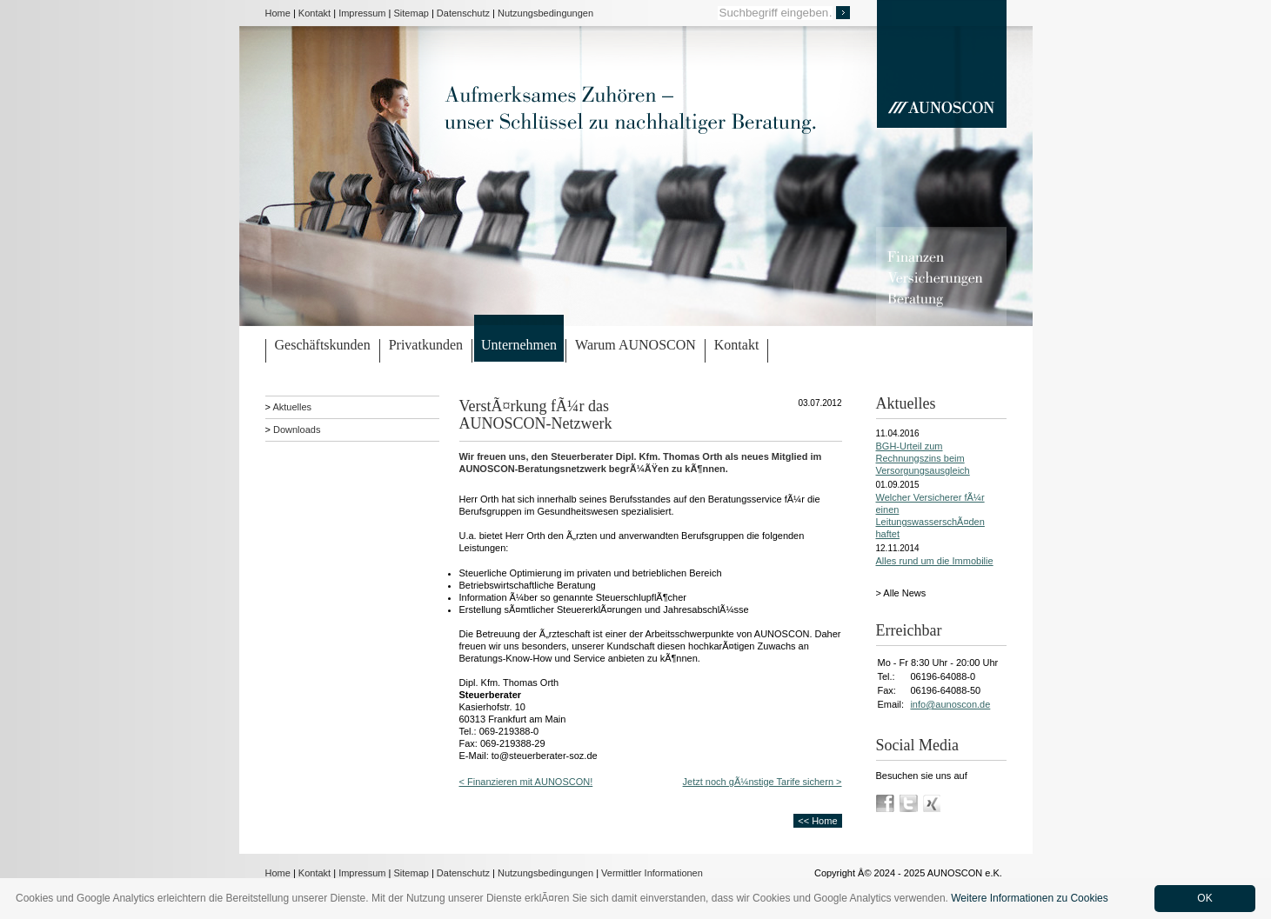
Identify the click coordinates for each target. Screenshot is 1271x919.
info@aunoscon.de (950, 704)
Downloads (296, 429)
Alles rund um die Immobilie (934, 561)
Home (278, 13)
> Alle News (901, 593)
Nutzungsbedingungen (545, 13)
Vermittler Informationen (652, 873)
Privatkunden (426, 344)
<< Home (817, 821)
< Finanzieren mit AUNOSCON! (526, 781)
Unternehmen (519, 344)
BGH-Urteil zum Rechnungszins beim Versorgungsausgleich (923, 458)
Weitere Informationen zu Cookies (1029, 898)
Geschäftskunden (323, 344)
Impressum (361, 13)
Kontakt (314, 13)
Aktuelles (291, 407)
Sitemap (411, 13)
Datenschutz (463, 13)
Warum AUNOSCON (635, 344)
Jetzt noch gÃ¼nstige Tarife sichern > (762, 781)
